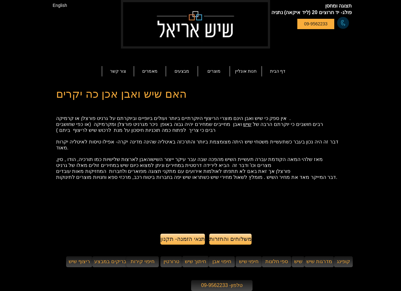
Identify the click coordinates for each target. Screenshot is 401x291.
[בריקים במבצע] (110, 261)
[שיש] (298, 261)
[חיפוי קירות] (142, 261)
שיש (247, 124)
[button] (150, 71)
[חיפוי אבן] (222, 261)
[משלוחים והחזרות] (230, 239)
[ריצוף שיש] (79, 261)
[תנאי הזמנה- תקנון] (182, 239)
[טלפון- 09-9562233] (222, 285)
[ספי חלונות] (276, 261)
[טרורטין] (171, 261)
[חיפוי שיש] (249, 261)
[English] (60, 5)
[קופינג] (343, 261)
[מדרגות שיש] (319, 261)
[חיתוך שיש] (195, 261)
